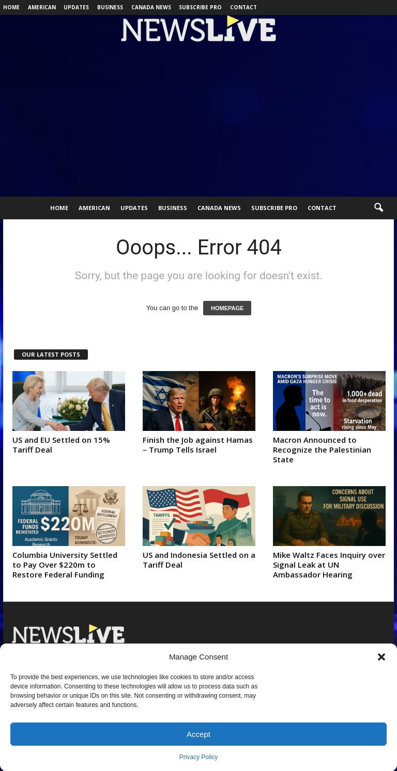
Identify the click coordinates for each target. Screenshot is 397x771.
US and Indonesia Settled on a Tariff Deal (199, 560)
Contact (243, 7)
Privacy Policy (198, 757)
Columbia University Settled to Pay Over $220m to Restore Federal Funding (64, 565)
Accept (198, 734)
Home (11, 7)
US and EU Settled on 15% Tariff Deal (61, 445)
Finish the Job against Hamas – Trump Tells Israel (198, 445)
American (42, 7)
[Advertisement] (198, 119)
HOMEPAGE (227, 308)
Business (110, 7)
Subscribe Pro (200, 7)
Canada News (151, 7)
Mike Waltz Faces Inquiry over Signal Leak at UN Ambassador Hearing (329, 565)
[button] (381, 657)
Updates (76, 7)
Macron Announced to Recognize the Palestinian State (322, 449)
